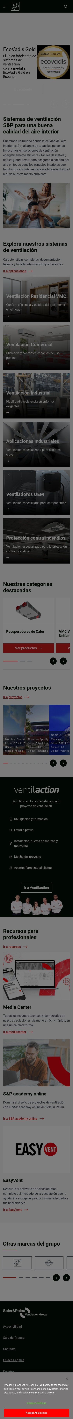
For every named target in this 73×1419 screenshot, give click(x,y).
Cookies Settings (36, 1403)
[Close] (66, 1378)
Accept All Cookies (36, 1412)
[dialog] (36, 1395)
